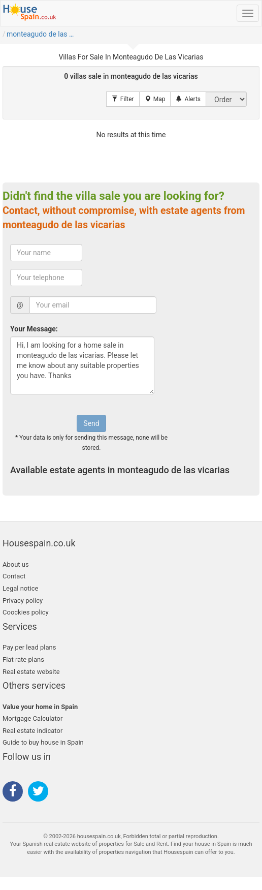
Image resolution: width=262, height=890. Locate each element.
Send (91, 423)
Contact (14, 576)
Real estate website (31, 672)
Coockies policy (26, 612)
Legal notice (20, 588)
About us (16, 564)
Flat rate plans (23, 659)
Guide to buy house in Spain (43, 742)
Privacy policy (23, 600)
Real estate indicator (32, 730)
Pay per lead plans (29, 647)
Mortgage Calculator (32, 718)
